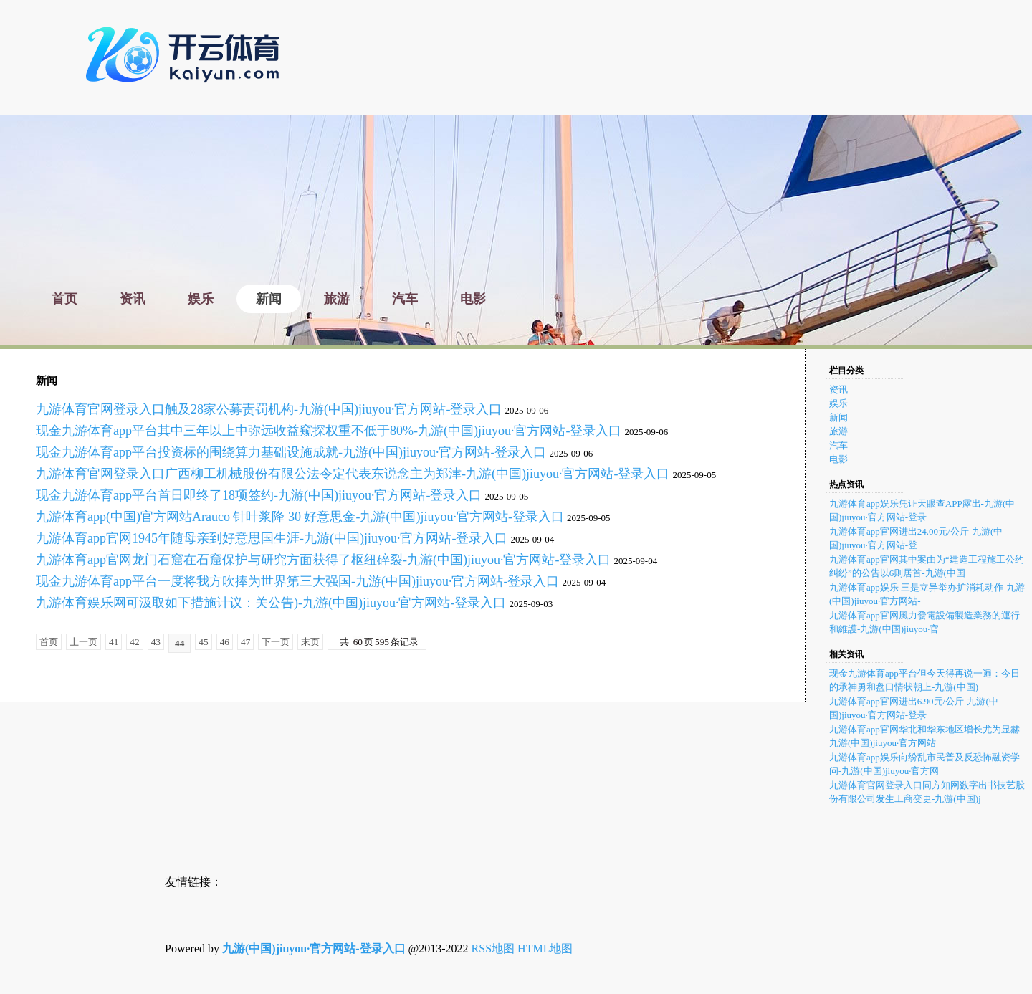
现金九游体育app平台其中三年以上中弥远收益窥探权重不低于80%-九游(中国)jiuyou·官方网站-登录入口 (328, 431)
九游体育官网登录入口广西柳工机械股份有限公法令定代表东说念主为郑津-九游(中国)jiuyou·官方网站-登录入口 (352, 474)
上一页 (83, 641)
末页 (310, 641)
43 (156, 641)
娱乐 (838, 403)
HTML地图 (545, 948)
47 (245, 641)
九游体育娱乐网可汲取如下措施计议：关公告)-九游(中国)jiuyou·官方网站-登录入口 (271, 603)
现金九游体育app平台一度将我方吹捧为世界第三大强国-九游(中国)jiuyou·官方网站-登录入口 (297, 581)
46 (224, 641)
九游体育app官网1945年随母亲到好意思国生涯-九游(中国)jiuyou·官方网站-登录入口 (271, 538)
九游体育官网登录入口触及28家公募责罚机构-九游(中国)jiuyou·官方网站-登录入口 (269, 409)
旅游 (838, 431)
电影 (838, 459)
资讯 (838, 389)
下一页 (276, 641)
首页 (48, 641)
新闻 (838, 417)
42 (134, 641)
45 (203, 641)
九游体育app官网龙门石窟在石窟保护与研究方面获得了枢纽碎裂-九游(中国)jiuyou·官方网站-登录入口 (323, 560)
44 (179, 643)
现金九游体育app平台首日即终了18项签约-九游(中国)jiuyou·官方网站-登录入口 (259, 495)
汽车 (838, 445)
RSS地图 (493, 948)
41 (113, 641)
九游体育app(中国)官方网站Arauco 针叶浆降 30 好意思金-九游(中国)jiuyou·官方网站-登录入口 (300, 517)
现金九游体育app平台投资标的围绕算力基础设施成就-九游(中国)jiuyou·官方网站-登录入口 (291, 452)
